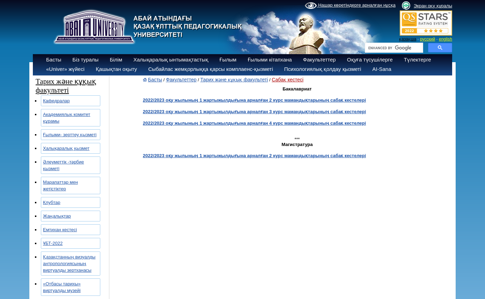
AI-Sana (381, 69)
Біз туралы (85, 60)
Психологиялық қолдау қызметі (322, 69)
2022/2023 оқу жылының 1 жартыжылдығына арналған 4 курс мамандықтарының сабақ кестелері (254, 123)
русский (427, 39)
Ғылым (228, 60)
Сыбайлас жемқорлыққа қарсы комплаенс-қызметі (210, 69)
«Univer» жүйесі (65, 69)
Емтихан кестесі (60, 229)
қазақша (407, 39)
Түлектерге (417, 60)
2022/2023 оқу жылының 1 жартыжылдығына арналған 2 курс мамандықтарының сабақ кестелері (254, 100)
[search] (393, 48)
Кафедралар (56, 100)
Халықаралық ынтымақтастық (170, 60)
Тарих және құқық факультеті (234, 79)
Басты (53, 60)
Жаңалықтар (57, 216)
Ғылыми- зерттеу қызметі (69, 134)
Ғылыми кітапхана (270, 60)
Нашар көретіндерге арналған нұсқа (350, 5)
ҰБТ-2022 (53, 243)
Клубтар (51, 202)
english (445, 39)
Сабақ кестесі (288, 79)
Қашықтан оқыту (116, 69)
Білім (116, 60)
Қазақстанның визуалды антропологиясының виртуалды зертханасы (69, 263)
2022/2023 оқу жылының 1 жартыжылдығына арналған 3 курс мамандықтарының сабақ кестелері (254, 111)
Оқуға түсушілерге (370, 60)
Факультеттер (319, 60)
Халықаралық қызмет (66, 148)
